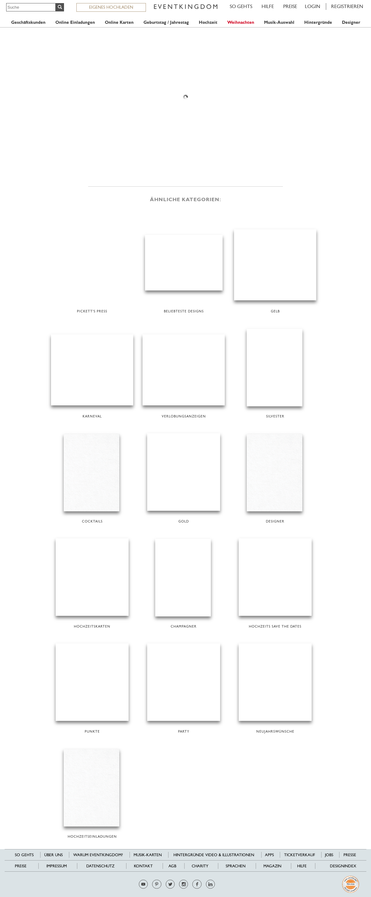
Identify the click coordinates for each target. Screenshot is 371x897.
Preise (290, 6)
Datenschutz (100, 866)
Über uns (53, 855)
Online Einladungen (75, 22)
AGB (172, 866)
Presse (349, 855)
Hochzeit (208, 22)
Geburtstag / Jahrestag (166, 22)
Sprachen (235, 866)
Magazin (272, 866)
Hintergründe (318, 22)
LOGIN (312, 6)
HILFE (268, 6)
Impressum (56, 866)
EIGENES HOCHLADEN (111, 7)
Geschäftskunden (28, 22)
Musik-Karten (148, 855)
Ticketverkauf (299, 855)
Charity (200, 866)
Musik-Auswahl (279, 22)
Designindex (343, 866)
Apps (269, 855)
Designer (351, 22)
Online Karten (119, 22)
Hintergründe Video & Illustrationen (213, 855)
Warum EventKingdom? (98, 855)
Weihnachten (240, 22)
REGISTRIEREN (347, 6)
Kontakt (143, 866)
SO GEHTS (241, 6)
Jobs (329, 855)
